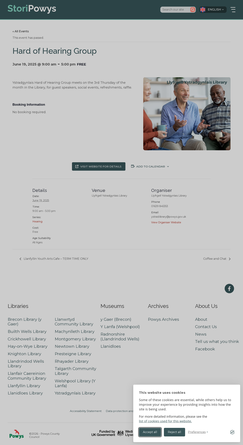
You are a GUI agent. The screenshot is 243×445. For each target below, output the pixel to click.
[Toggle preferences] (198, 432)
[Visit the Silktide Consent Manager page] (232, 432)
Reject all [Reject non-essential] (174, 432)
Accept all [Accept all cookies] (150, 432)
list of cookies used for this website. (165, 421)
